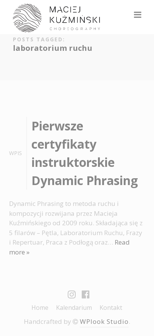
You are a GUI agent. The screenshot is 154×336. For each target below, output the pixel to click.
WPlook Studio (104, 321)
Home (39, 307)
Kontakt (111, 307)
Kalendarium (74, 307)
